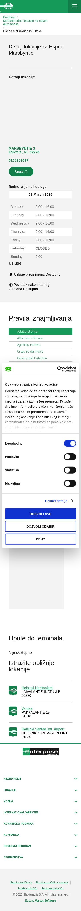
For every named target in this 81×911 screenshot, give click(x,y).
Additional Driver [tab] (29, 331)
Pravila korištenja (21, 883)
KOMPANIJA (40, 835)
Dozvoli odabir (41, 526)
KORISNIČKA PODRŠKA (40, 824)
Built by (40, 901)
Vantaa (27, 708)
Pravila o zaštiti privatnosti (52, 883)
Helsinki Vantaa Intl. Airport (43, 729)
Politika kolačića (27, 889)
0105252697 (18, 160)
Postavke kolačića (52, 889)
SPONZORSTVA (40, 857)
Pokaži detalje (56, 501)
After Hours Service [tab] (31, 338)
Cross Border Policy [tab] (31, 351)
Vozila (40, 801)
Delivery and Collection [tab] (33, 358)
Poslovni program (40, 846)
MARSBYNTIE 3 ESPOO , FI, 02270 (24, 150)
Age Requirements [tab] (30, 345)
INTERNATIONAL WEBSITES (40, 812)
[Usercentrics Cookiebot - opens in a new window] (57, 369)
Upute (21, 172)
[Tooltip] (17, 278)
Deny (40, 539)
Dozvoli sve (40, 514)
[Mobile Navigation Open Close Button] (74, 6)
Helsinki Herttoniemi (37, 688)
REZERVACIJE (40, 779)
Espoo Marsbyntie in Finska (22, 31)
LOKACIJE (40, 790)
